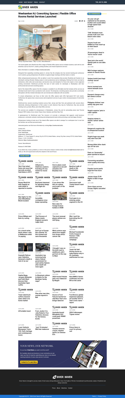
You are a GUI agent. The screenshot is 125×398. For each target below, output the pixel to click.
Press (54, 388)
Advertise (64, 388)
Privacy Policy (102, 396)
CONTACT (42, 2)
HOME (21, 2)
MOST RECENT (28, 2)
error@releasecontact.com (75, 150)
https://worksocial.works (43, 70)
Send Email (25, 132)
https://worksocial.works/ (31, 140)
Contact (70, 388)
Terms (94, 396)
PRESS (36, 2)
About (58, 388)
